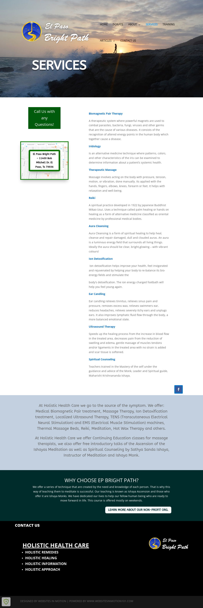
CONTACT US (128, 41)
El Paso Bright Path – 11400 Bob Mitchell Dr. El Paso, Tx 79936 (44, 160)
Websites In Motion (52, 601)
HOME (104, 24)
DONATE (118, 24)
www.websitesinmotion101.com (110, 601)
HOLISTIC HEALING (41, 558)
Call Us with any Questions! (44, 118)
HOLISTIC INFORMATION (46, 563)
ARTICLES (106, 41)
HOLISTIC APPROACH (42, 569)
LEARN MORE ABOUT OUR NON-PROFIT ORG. (138, 510)
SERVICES (152, 24)
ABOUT (132, 24)
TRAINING (169, 24)
